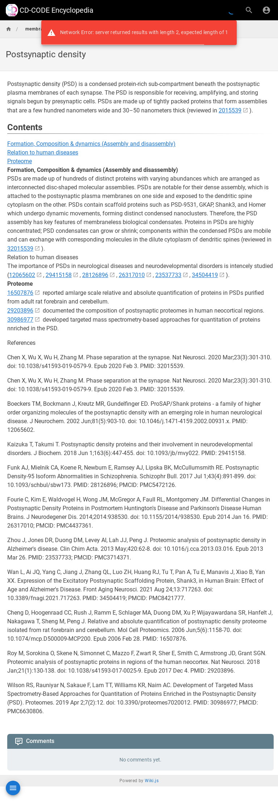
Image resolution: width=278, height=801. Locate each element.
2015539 (230, 110)
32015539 (20, 248)
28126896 (95, 275)
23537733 (168, 275)
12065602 (22, 275)
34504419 (205, 275)
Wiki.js (152, 780)
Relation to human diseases (42, 152)
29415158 (59, 275)
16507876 (20, 292)
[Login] (266, 10)
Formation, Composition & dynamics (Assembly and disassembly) (91, 143)
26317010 (132, 275)
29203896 (20, 310)
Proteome (19, 161)
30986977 (20, 319)
